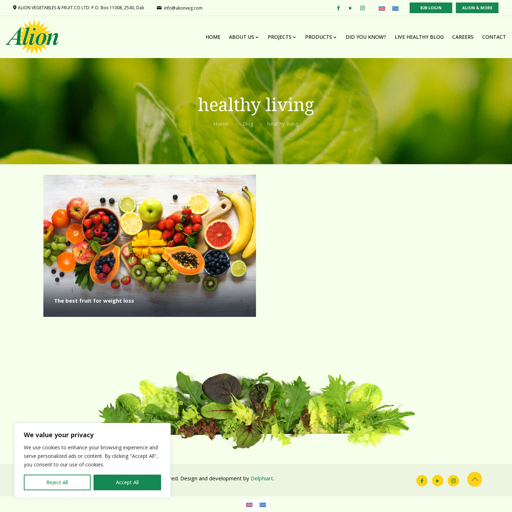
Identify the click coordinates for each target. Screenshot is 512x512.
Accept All (127, 482)
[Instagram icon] (453, 480)
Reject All (57, 482)
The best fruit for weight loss (94, 300)
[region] (92, 460)
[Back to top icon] (474, 479)
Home (221, 123)
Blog (248, 123)
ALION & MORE (477, 7)
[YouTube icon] (437, 480)
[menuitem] (382, 8)
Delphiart (262, 478)
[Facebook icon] (422, 480)
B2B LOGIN (431, 7)
